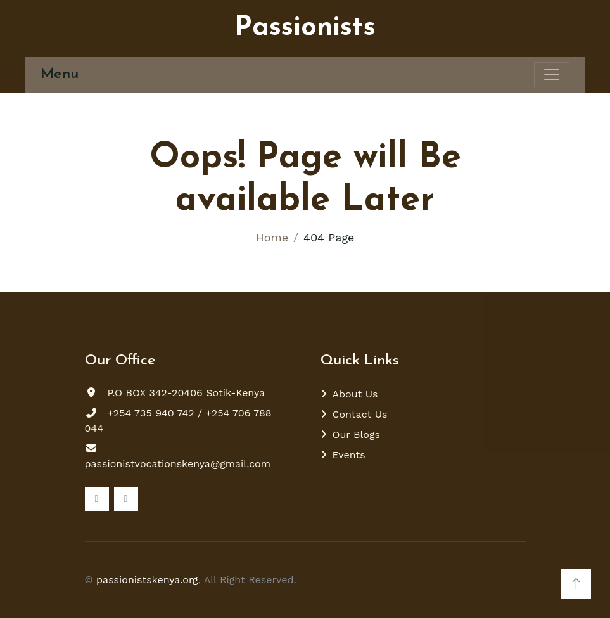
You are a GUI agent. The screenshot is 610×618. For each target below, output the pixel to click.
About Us (355, 394)
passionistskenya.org (147, 580)
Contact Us (360, 414)
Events (349, 455)
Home (272, 237)
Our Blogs (356, 434)
